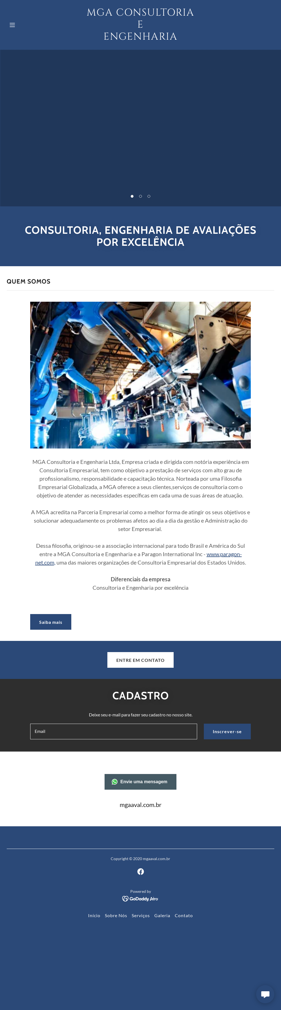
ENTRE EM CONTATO (140, 660)
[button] (27, 24)
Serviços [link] (141, 915)
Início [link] (94, 915)
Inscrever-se (227, 731)
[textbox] (113, 731)
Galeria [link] (162, 915)
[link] (140, 38)
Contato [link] (184, 915)
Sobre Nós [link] (116, 915)
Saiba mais (50, 622)
